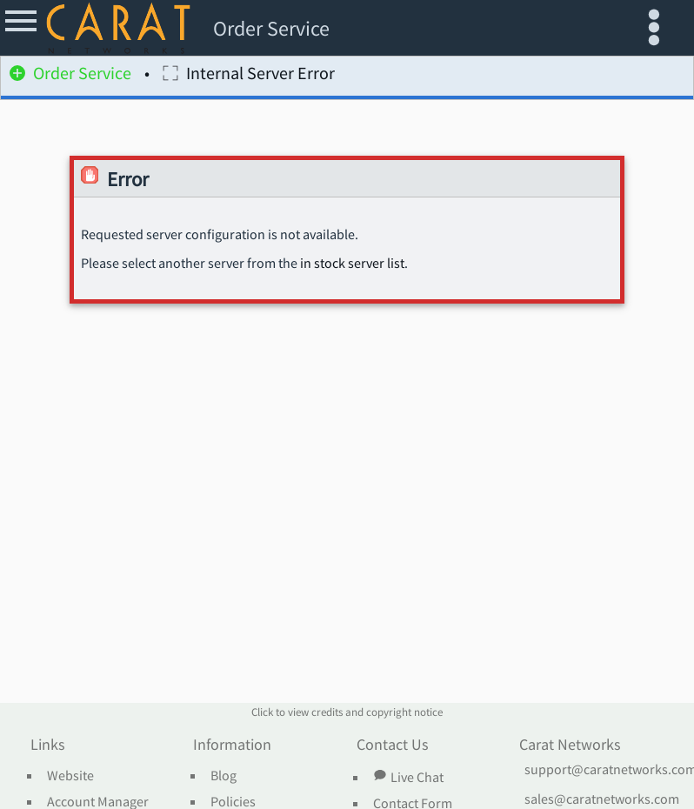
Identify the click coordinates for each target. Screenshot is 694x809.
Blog (223, 776)
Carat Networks (570, 745)
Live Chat (408, 777)
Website (70, 776)
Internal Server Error (249, 76)
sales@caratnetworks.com (601, 799)
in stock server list (352, 263)
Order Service (70, 76)
